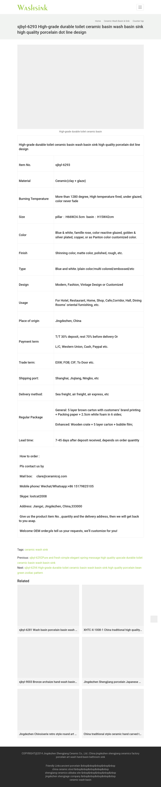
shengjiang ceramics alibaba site (63, 772)
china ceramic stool (63, 769)
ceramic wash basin (80, 779)
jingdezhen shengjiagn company (62, 776)
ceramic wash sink (36, 549)
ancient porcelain (71, 765)
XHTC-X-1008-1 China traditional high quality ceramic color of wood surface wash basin (113, 630)
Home (98, 21)
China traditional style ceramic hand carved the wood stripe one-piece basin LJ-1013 (113, 734)
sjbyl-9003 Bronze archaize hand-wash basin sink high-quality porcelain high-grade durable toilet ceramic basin (48, 682)
